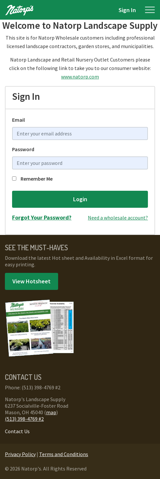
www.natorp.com (80, 76)
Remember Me (32, 178)
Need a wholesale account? (118, 217)
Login (80, 199)
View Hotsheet (31, 281)
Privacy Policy (20, 454)
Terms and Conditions (63, 454)
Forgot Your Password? (42, 217)
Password (23, 149)
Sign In (127, 10)
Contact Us (17, 431)
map (51, 412)
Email (18, 119)
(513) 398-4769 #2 (24, 419)
